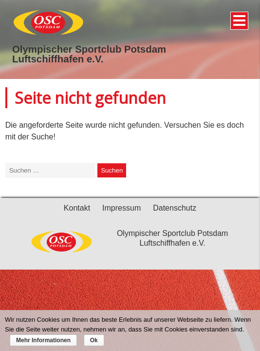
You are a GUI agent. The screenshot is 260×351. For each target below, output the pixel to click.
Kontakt (77, 208)
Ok (94, 340)
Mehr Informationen (43, 340)
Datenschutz (174, 208)
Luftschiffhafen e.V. (57, 59)
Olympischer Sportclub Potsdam (89, 49)
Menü (237, 17)
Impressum (121, 208)
